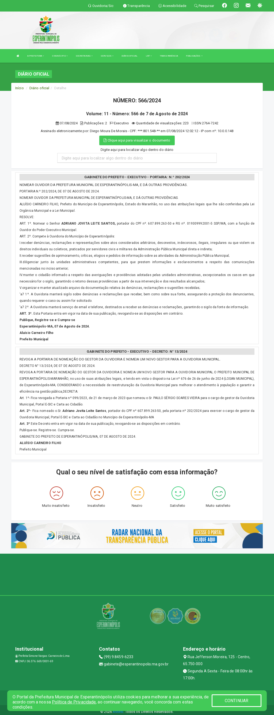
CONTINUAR (236, 700)
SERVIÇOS (107, 56)
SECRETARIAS (84, 56)
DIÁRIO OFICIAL (129, 56)
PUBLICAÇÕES (194, 56)
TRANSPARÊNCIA (169, 56)
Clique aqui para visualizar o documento (137, 140)
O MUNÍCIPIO (60, 56)
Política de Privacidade (74, 702)
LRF (149, 56)
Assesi (118, 712)
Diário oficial (39, 88)
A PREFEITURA (35, 56)
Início (19, 88)
